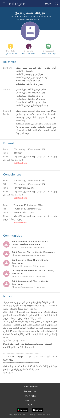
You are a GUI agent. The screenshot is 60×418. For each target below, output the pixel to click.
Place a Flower (28, 53)
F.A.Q (30, 405)
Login (48, 3)
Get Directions (20, 163)
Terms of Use (30, 391)
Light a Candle (10, 53)
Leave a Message (48, 53)
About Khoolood (30, 386)
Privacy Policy (30, 396)
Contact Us (30, 400)
